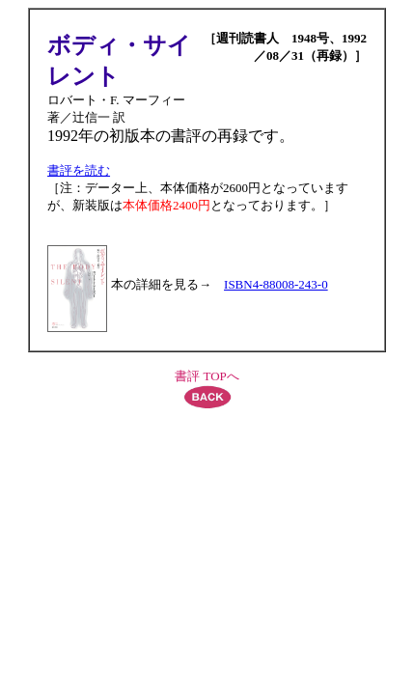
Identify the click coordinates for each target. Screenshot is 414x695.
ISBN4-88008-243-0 (276, 284)
